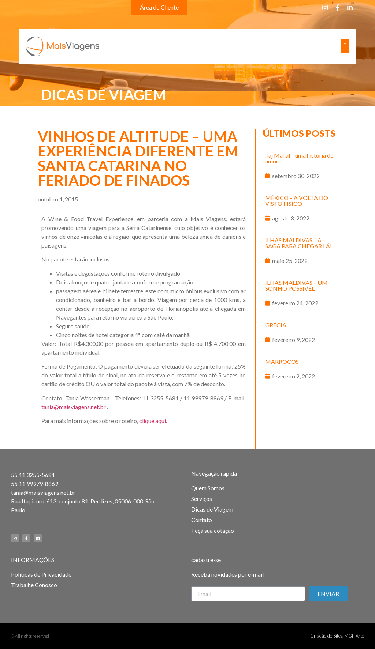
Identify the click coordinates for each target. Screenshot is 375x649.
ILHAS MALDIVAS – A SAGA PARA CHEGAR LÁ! (298, 243)
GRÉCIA (275, 324)
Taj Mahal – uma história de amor (299, 158)
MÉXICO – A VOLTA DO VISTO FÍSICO (296, 200)
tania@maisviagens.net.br (73, 406)
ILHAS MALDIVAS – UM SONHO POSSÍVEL (296, 285)
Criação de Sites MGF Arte (337, 636)
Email (198, 583)
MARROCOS (282, 361)
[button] (159, 7)
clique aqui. (153, 420)
